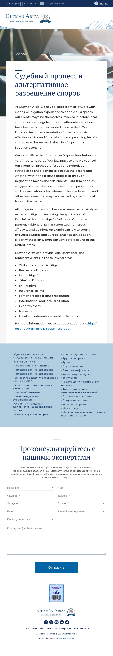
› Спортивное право (74, 400)
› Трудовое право (73, 358)
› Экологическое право (76, 396)
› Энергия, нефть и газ (76, 370)
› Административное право (31, 414)
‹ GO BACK (21, 54)
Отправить (56, 567)
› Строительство (72, 366)
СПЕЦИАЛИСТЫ (67, 629)
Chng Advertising (66, 638)
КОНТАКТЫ (83, 629)
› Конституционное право (78, 354)
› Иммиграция (70, 408)
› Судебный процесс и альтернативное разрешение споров (32, 407)
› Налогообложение (26, 392)
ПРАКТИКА (51, 629)
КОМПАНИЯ (38, 629)
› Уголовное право (73, 404)
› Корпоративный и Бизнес (31, 365)
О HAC (27, 629)
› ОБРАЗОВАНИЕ (24, 361)
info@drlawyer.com (53, 3)
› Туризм (67, 362)
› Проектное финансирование (33, 369)
